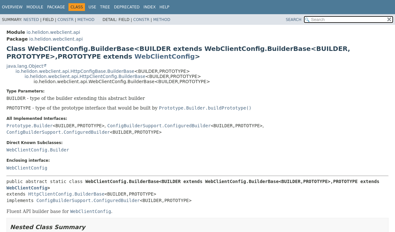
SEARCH (294, 19)
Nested (31, 19)
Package (56, 7)
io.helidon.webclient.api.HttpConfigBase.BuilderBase (75, 71)
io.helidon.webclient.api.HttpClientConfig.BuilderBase (85, 76)
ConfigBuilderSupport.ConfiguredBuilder (159, 125)
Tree (105, 7)
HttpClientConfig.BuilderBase (66, 194)
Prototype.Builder (29, 125)
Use (92, 7)
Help (165, 7)
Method (86, 19)
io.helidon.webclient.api (53, 32)
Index (149, 7)
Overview (12, 7)
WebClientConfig (164, 56)
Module (34, 7)
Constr (65, 19)
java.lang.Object (24, 66)
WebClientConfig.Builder (37, 149)
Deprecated (127, 7)
